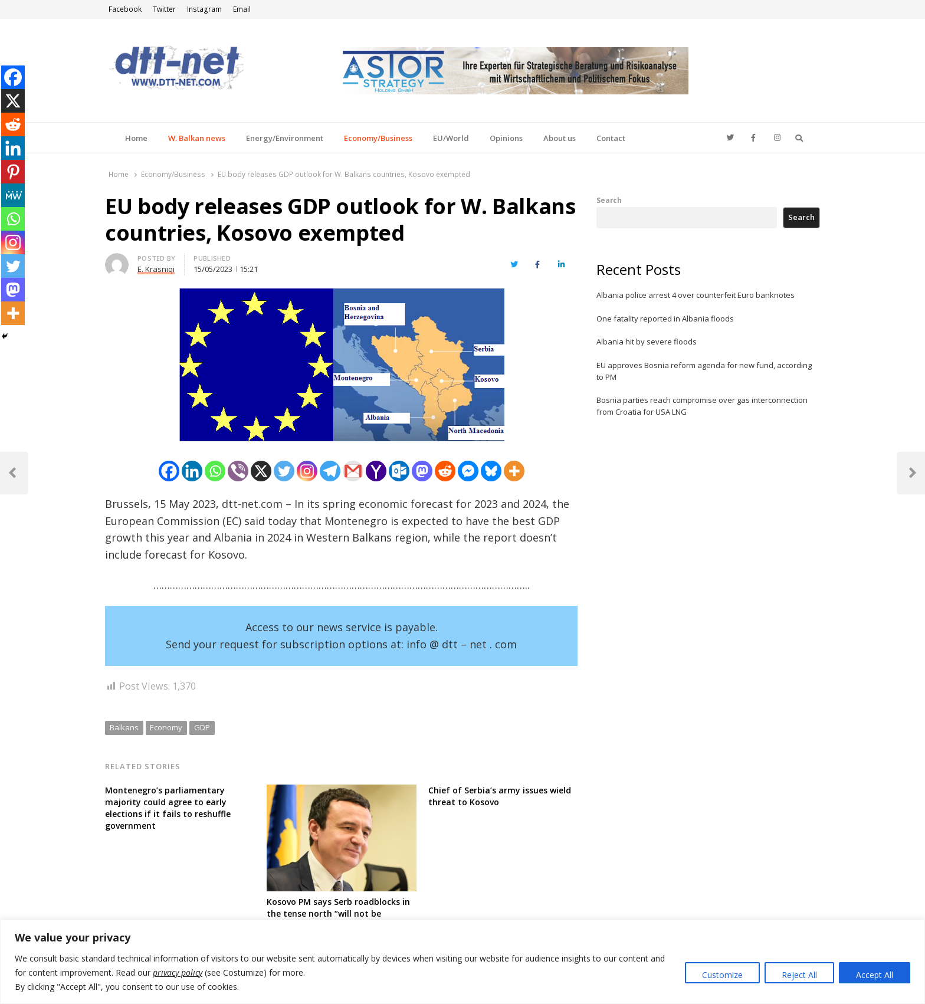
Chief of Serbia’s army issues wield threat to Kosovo (499, 796)
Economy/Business (378, 138)
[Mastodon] (422, 471)
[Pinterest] (13, 171)
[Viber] (238, 471)
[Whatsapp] (215, 471)
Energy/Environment (284, 138)
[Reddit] (445, 471)
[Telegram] (330, 471)
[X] (261, 471)
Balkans (124, 727)
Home (136, 138)
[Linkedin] (192, 471)
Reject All (799, 974)
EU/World (451, 138)
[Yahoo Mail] (376, 471)
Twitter (164, 9)
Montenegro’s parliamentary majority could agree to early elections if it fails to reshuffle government (168, 808)
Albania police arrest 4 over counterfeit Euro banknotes (695, 295)
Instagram (204, 9)
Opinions (506, 138)
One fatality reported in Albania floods (665, 318)
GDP (202, 727)
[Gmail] (353, 471)
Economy (166, 727)
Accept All (874, 974)
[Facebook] (169, 471)
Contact (610, 138)
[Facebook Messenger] (468, 471)
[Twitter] (284, 471)
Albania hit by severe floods (646, 341)
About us (559, 138)
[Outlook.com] (399, 471)
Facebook (125, 9)
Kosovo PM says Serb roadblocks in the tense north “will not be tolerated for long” (338, 913)
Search (609, 200)
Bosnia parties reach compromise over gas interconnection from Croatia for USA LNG (702, 406)
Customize (722, 974)
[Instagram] (307, 471)
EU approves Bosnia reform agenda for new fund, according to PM (704, 371)
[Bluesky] (491, 471)
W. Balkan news (196, 138)
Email (242, 9)
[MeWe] (13, 195)
